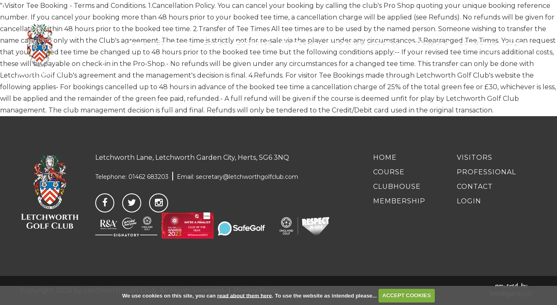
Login (469, 201)
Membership (399, 201)
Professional (486, 172)
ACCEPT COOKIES (406, 295)
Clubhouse (397, 186)
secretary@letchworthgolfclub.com (247, 177)
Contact (475, 186)
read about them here (244, 295)
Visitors (474, 157)
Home (385, 157)
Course (389, 172)
